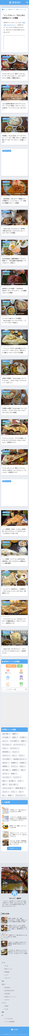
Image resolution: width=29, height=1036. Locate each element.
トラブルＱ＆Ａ (9, 1018)
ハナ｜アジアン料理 (14, 253)
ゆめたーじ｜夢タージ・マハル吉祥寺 (14, 69)
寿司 (5, 784)
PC (2, 1015)
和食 (5, 781)
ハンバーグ (17, 777)
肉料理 (14, 774)
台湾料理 (23, 763)
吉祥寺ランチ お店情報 (11, 661)
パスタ (22, 756)
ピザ (14, 756)
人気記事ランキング (14, 848)
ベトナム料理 (14, 741)
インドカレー (6, 57)
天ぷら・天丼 (13, 784)
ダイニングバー (21, 795)
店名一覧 (21, 678)
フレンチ (15, 752)
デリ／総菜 (6, 737)
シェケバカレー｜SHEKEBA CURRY (14, 194)
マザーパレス (14, 343)
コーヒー (4, 1003)
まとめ (21, 684)
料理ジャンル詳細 (9, 729)
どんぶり (6, 792)
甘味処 (11, 795)
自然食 (15, 737)
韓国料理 (15, 770)
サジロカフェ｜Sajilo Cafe (14, 223)
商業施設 (21, 671)
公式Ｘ (3, 984)
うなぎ (20, 781)
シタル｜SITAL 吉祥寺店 (14, 524)
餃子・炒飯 (6, 770)
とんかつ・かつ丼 (8, 788)
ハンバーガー (7, 777)
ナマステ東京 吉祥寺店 (14, 98)
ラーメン (14, 766)
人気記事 (6, 802)
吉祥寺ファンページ (10, 996)
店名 (3, 981)
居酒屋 (15, 734)
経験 (3, 1012)
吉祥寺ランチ (6, 86)
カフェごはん (7, 745)
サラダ (5, 748)
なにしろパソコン (18, 902)
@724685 (7, 993)
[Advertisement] (14, 162)
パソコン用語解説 (9, 1021)
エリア (8, 678)
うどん (14, 792)
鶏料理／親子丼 (21, 788)
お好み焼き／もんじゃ (20, 759)
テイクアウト (14, 748)
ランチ (3, 962)
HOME (14, 1030)
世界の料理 (5, 246)
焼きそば (6, 763)
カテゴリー (8, 978)
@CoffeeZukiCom (9, 990)
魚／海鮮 (12, 781)
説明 (20, 666)
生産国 (6, 1006)
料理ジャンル (8, 671)
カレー (5, 741)
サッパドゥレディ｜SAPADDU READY (14, 283)
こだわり (8, 684)
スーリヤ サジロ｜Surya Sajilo (14, 130)
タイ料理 (23, 737)
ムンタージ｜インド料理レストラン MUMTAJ (15, 584)
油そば (23, 766)
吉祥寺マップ (11, 666)
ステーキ (6, 774)
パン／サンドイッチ (19, 745)
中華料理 (14, 763)
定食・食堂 (6, 734)
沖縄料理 (6, 766)
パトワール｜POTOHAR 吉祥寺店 (14, 554)
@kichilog (7, 987)
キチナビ (7, 999)
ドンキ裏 (5, 59)
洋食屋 (24, 741)
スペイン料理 (7, 759)
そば (21, 792)
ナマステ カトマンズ (14, 614)
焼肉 (23, 770)
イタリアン (6, 756)
